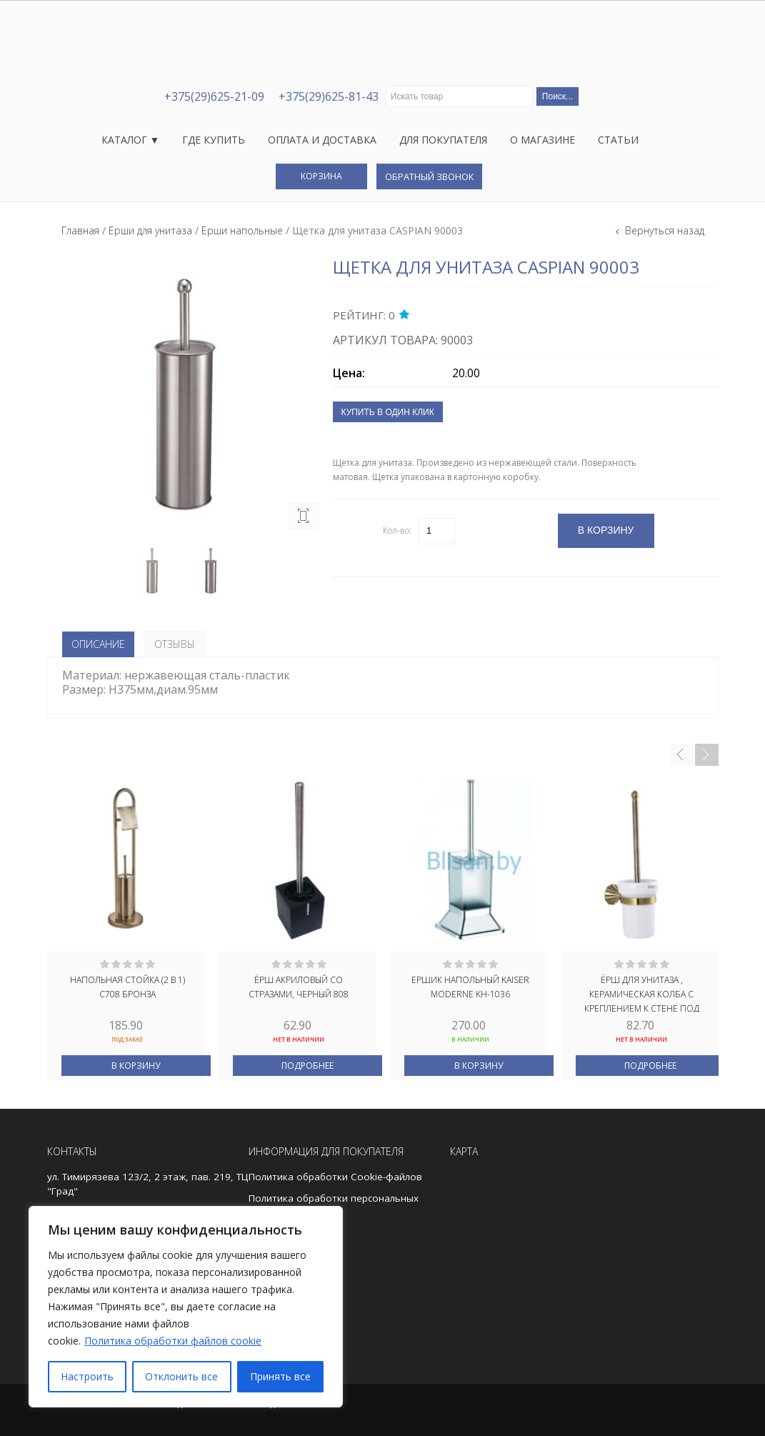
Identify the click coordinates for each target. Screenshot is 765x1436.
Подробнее (307, 1065)
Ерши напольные (242, 230)
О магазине (542, 139)
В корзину (135, 1065)
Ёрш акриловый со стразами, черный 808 (299, 987)
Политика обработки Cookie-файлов (335, 1176)
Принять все (280, 1376)
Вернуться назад (663, 230)
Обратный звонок (429, 176)
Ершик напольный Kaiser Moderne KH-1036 (470, 987)
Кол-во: (397, 530)
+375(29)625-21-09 (214, 96)
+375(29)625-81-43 (329, 96)
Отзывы (174, 644)
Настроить (87, 1376)
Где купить (213, 139)
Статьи (618, 139)
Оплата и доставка (322, 139)
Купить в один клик (387, 412)
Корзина (321, 176)
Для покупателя (443, 139)
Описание (98, 644)
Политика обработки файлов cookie (172, 1340)
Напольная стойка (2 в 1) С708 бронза (127, 987)
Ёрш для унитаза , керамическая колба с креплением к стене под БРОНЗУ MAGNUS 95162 (641, 993)
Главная (80, 230)
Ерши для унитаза (150, 230)
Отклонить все (181, 1376)
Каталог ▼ (130, 139)
